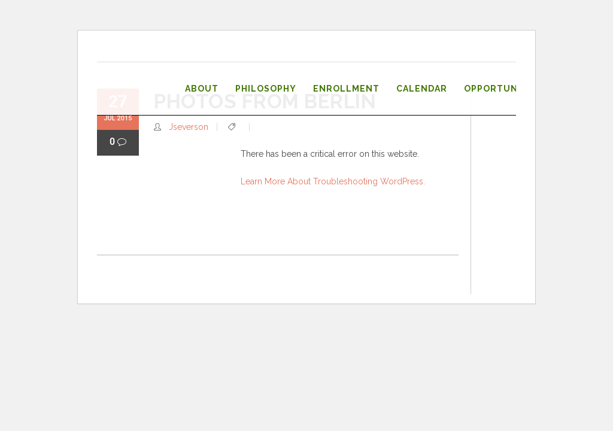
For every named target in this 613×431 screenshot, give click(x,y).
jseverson (188, 127)
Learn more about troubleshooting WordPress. (333, 181)
